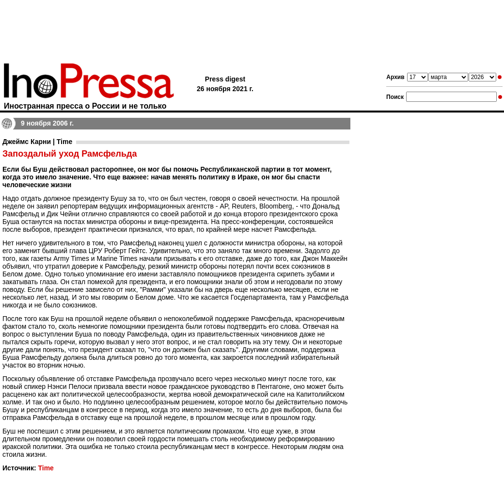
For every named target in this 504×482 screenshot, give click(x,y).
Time (45, 468)
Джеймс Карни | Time (37, 141)
